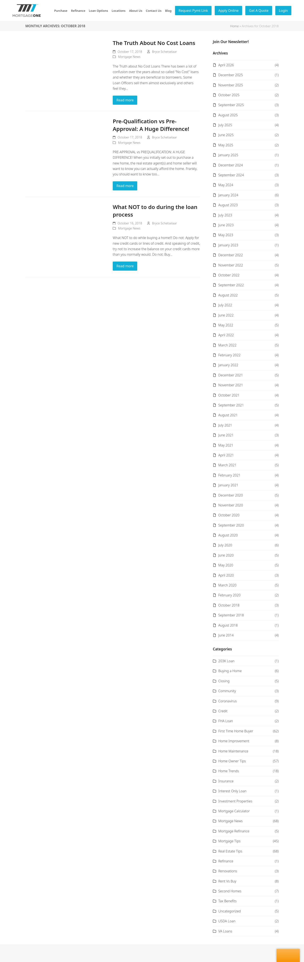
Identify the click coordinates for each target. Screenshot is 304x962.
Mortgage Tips (229, 841)
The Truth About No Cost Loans (154, 43)
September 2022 (231, 285)
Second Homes (230, 891)
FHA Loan (225, 721)
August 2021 (228, 415)
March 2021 (227, 465)
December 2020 (230, 495)
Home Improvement (233, 741)
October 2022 (228, 275)
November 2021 (230, 385)
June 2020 (226, 555)
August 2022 (228, 295)
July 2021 (225, 425)
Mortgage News (129, 56)
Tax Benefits (227, 901)
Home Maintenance (233, 751)
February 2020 (229, 595)
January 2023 (228, 245)
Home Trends (228, 771)
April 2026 (226, 65)
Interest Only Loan (232, 791)
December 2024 (230, 165)
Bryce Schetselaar (164, 51)
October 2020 (228, 515)
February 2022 (229, 355)
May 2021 (225, 445)
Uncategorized (229, 911)
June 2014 (226, 635)
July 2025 (225, 125)
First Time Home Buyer (235, 731)
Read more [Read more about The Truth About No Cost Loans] (125, 100)
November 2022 (230, 265)
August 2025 (228, 115)
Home (234, 26)
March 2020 (227, 585)
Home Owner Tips (232, 761)
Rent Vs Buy (227, 881)
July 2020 (225, 545)
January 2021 (228, 485)
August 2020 (228, 535)
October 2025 (228, 95)
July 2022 (225, 305)
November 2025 (230, 85)
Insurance (225, 781)
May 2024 (225, 185)
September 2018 (231, 615)
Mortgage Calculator (234, 811)
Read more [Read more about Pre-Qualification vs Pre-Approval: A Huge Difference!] (125, 185)
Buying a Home (230, 671)
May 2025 (225, 145)
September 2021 (231, 405)
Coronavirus (227, 701)
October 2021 (228, 395)
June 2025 (226, 135)
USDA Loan (226, 921)
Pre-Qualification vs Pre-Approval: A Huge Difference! (151, 125)
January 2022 (228, 365)
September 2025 (231, 105)
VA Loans (225, 931)
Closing (223, 681)
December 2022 (230, 255)
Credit (223, 711)
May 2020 (225, 565)
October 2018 (228, 605)
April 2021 (226, 455)
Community (227, 691)
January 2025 (228, 155)
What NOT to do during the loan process (155, 210)
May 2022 (225, 325)
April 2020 (226, 575)
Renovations (227, 871)
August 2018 (228, 625)
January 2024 (228, 195)
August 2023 (228, 205)
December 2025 (230, 75)
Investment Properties (235, 801)
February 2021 (229, 475)
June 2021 (226, 435)
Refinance (225, 861)
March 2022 (227, 345)
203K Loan (226, 661)
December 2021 (230, 375)
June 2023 (226, 225)
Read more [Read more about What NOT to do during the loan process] (125, 266)
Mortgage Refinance (233, 831)
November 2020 (230, 505)
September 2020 (231, 525)
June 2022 (226, 315)
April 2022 (226, 335)
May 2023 (225, 235)
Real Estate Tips (230, 851)
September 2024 (231, 175)
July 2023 (225, 215)
